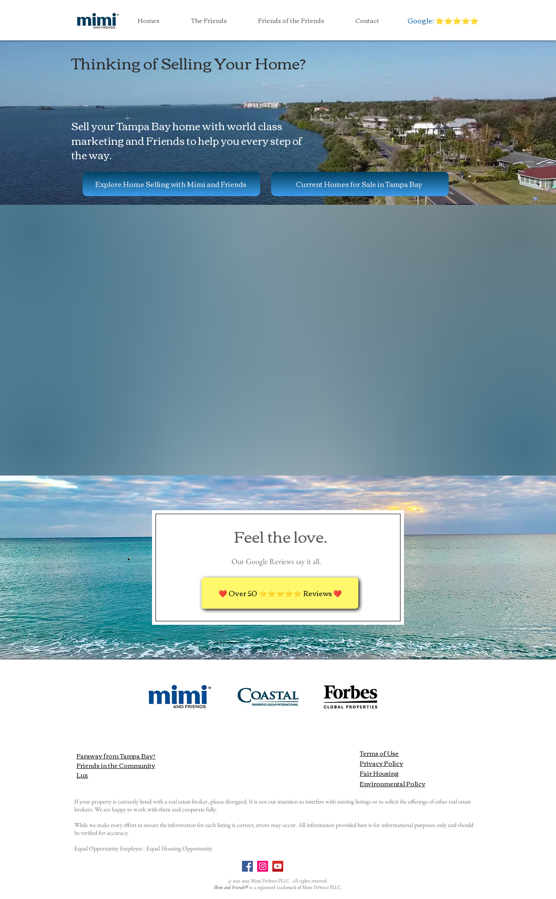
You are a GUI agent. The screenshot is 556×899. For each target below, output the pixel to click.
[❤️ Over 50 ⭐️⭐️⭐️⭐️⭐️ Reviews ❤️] (280, 593)
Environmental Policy (392, 783)
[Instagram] (262, 866)
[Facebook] (247, 866)
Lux (82, 775)
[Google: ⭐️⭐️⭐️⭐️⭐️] (443, 20)
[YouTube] (277, 866)
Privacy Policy (381, 763)
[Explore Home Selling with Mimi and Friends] (171, 184)
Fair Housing (379, 773)
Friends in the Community (115, 765)
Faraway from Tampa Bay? (116, 755)
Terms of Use (379, 753)
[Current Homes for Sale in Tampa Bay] (360, 184)
